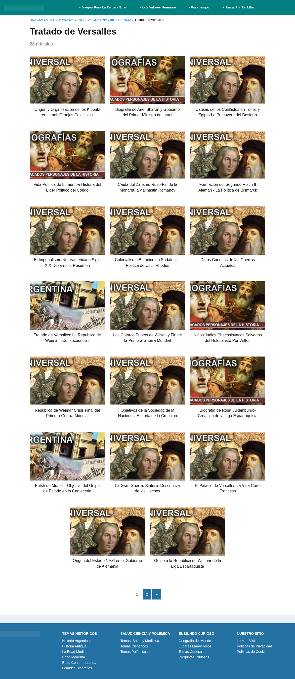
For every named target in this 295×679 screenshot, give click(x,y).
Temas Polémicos (134, 652)
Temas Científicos (134, 646)
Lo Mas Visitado (249, 641)
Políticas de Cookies (252, 652)
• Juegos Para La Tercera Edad (103, 7)
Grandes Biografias (77, 668)
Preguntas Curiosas (194, 657)
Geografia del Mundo (195, 641)
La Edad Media (73, 652)
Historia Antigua (74, 646)
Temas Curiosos (191, 652)
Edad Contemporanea (79, 663)
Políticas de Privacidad (254, 646)
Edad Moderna (73, 657)
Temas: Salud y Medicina (139, 641)
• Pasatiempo (199, 7)
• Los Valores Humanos (158, 7)
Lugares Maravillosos (195, 646)
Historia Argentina (76, 641)
